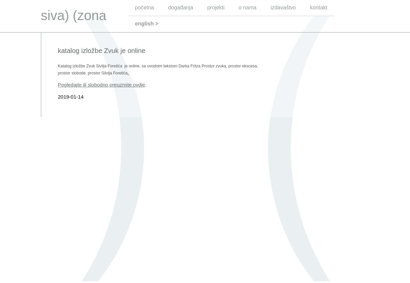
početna (144, 7)
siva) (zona (74, 15)
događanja (180, 7)
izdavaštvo (283, 7)
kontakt (319, 7)
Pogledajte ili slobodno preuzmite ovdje (101, 85)
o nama (247, 7)
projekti (216, 7)
